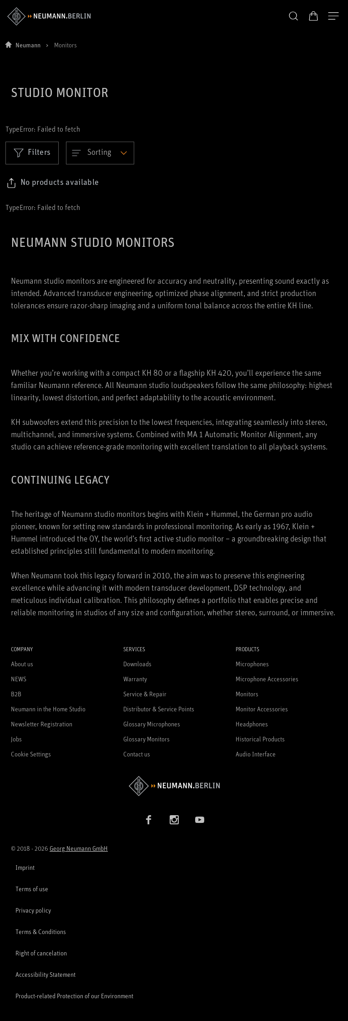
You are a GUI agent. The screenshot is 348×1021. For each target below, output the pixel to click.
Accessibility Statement (45, 974)
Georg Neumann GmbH (79, 848)
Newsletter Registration (41, 724)
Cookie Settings (31, 754)
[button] (293, 16)
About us (22, 664)
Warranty (135, 679)
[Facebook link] (149, 820)
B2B (16, 694)
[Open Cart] (313, 16)
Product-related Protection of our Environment (74, 996)
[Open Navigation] (333, 16)
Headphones (252, 724)
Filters (32, 152)
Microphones (252, 664)
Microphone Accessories (267, 679)
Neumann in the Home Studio (48, 709)
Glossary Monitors (146, 739)
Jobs (16, 739)
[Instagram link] (174, 820)
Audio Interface (256, 754)
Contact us (136, 754)
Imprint (25, 867)
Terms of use (31, 889)
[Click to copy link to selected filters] (52, 183)
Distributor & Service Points (158, 709)
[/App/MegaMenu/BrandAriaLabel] (49, 16)
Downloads (137, 664)
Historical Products (260, 739)
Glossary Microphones (151, 724)
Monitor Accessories (262, 709)
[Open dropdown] (100, 153)
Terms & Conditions (40, 931)
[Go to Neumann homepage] (174, 786)
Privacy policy (33, 910)
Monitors (247, 694)
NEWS (18, 679)
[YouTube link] (200, 820)
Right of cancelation (41, 953)
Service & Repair (144, 694)
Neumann (27, 45)
